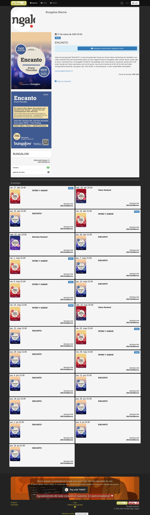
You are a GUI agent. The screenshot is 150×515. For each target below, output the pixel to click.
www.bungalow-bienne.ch (64, 71)
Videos (53, 3)
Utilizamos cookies (68, 513)
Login (135, 3)
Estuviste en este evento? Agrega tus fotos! (107, 48)
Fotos (44, 3)
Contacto (14, 502)
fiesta (58, 38)
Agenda (33, 3)
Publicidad (14, 505)
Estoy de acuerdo (81, 514)
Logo (75, 502)
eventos (31, 167)
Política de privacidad (74, 505)
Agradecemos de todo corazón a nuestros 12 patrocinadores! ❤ (75, 495)
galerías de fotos (31, 172)
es (127, 3)
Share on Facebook (63, 81)
